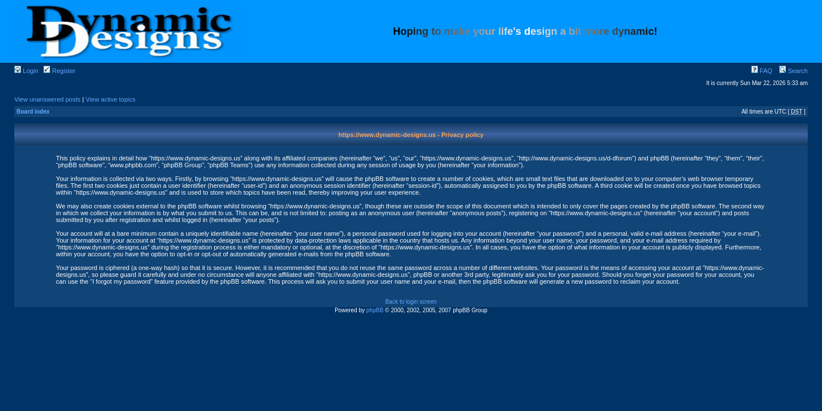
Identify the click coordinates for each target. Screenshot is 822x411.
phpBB (375, 310)
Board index (33, 111)
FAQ (761, 70)
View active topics (110, 99)
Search (793, 70)
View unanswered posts (47, 99)
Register (59, 70)
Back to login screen (411, 302)
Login (26, 70)
